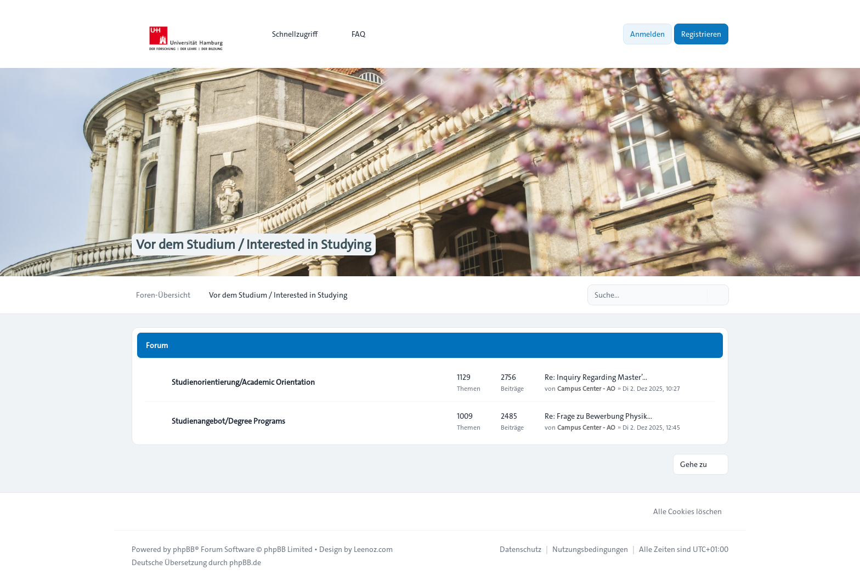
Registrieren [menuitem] (701, 34)
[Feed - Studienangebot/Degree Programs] (438, 421)
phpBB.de (245, 562)
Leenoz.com (373, 549)
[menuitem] (290, 34)
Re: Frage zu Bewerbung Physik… (598, 416)
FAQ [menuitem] (351, 34)
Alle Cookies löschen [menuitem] (680, 511)
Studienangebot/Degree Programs (228, 420)
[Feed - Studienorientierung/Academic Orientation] (438, 382)
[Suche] (697, 295)
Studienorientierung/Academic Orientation (243, 382)
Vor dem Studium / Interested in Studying (253, 244)
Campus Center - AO (586, 388)
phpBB (184, 549)
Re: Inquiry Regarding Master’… (596, 377)
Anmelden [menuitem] (647, 34)
